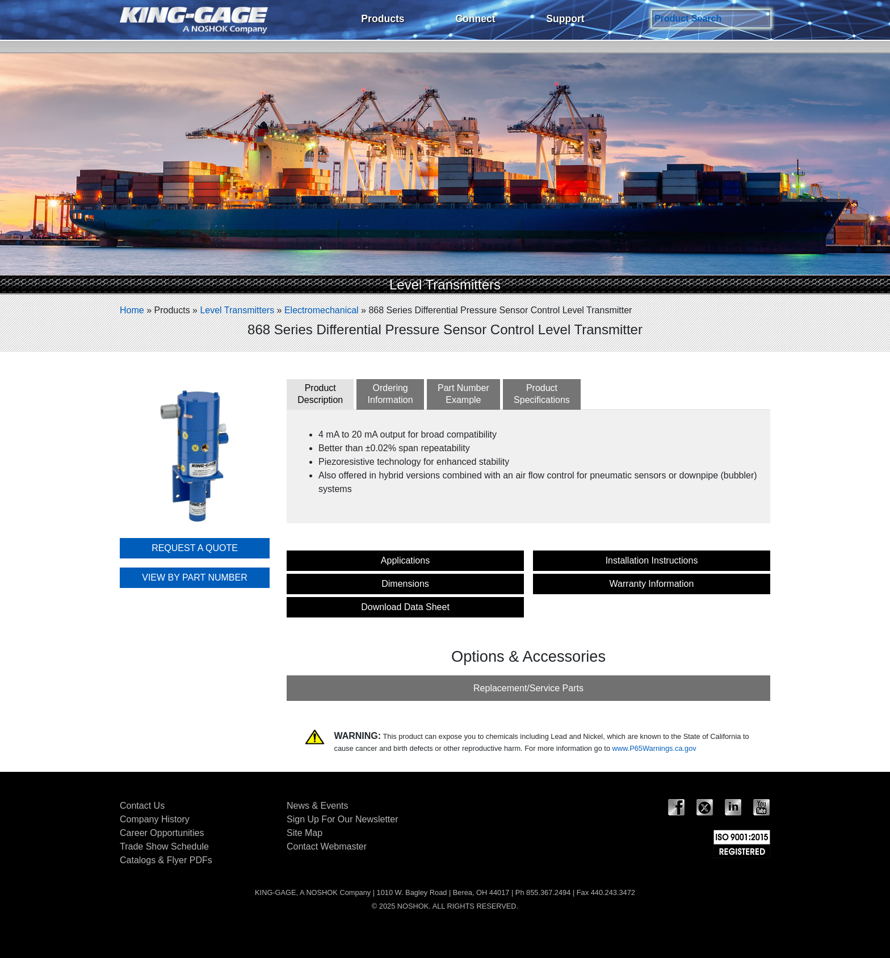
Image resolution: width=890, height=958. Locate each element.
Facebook (676, 807)
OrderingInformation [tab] (390, 394)
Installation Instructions (652, 560)
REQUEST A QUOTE (195, 548)
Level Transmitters (237, 310)
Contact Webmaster (327, 846)
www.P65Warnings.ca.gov (654, 748)
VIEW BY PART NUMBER (194, 577)
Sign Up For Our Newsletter (342, 819)
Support (565, 18)
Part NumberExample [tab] (463, 394)
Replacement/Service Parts (528, 688)
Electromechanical (321, 310)
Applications (405, 560)
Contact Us (142, 805)
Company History (155, 819)
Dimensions (405, 584)
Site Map (304, 833)
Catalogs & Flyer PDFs (166, 860)
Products (382, 18)
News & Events (317, 805)
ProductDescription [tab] (320, 394)
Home (132, 310)
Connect (475, 18)
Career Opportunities (162, 833)
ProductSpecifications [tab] (542, 394)
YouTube (761, 807)
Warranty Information (652, 584)
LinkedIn (733, 807)
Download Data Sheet (405, 607)
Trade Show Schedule (164, 846)
